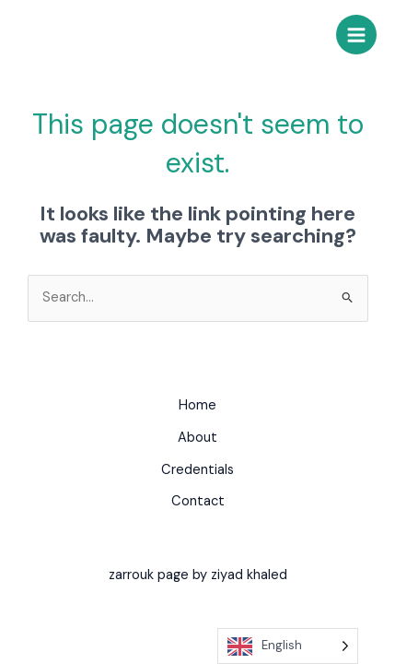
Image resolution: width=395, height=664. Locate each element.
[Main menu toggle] (356, 35)
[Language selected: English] (287, 646)
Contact (198, 501)
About (197, 437)
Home (197, 405)
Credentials (197, 470)
